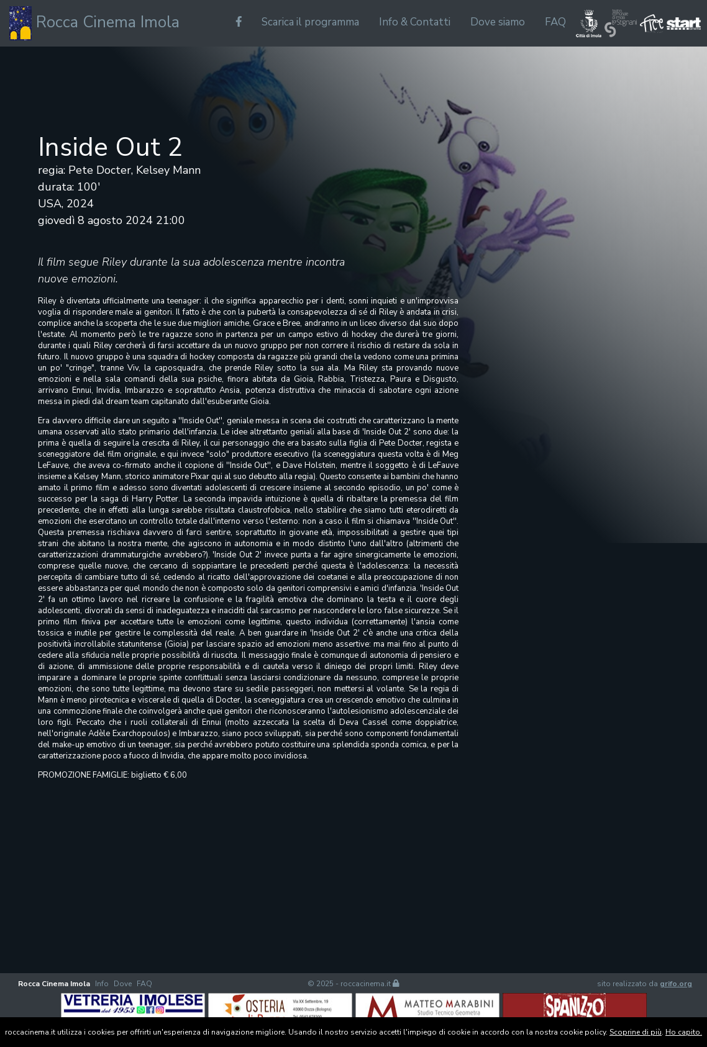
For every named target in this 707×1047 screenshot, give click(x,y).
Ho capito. (683, 1032)
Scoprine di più (635, 1032)
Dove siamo (497, 22)
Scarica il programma (310, 22)
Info (102, 984)
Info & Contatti (414, 22)
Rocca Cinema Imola (94, 23)
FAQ (555, 22)
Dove (123, 984)
